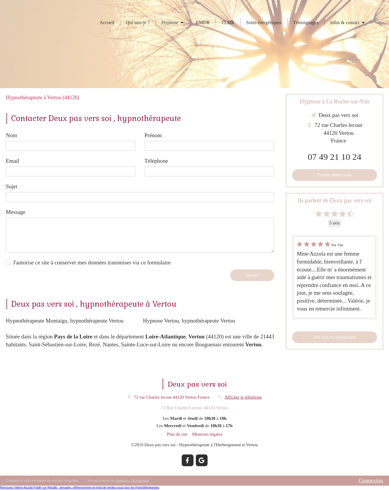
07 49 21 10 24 (334, 157)
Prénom (153, 135)
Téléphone (156, 161)
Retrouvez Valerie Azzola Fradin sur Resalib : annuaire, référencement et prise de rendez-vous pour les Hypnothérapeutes (79, 487)
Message (15, 212)
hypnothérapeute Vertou (97, 321)
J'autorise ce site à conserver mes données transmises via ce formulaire (92, 262)
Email (12, 161)
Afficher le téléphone (243, 397)
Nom (11, 135)
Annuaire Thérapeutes (132, 480)
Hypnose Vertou (161, 321)
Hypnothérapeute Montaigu (36, 321)
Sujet (11, 186)
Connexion (371, 480)
